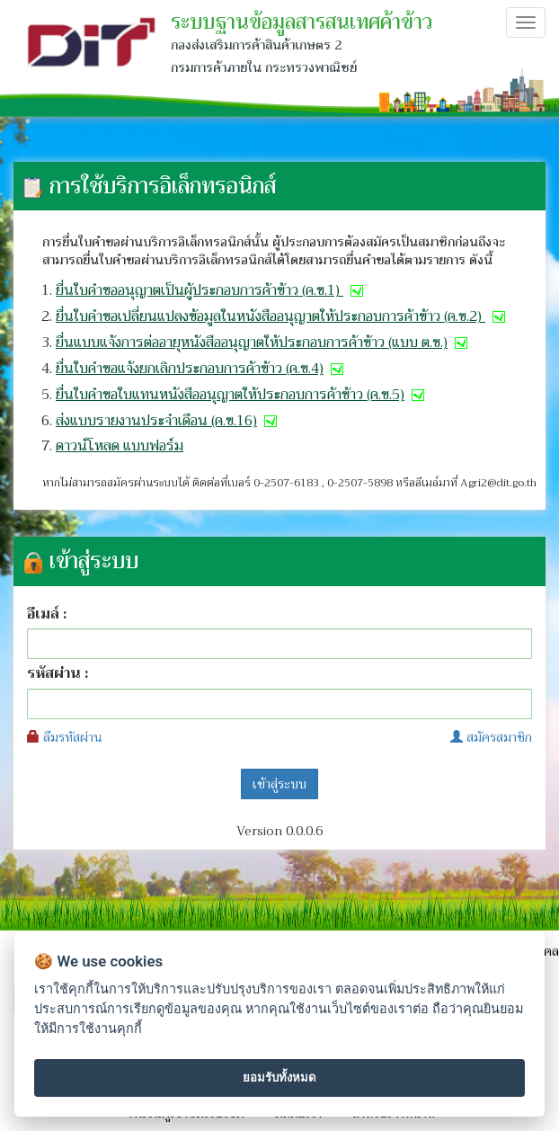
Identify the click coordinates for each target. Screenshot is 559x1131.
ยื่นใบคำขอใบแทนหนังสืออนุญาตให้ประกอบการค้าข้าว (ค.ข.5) (242, 394)
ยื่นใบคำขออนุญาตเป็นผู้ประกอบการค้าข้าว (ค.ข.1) (211, 290)
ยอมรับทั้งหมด (279, 1077)
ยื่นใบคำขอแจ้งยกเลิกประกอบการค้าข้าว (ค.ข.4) (201, 368)
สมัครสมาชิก (491, 737)
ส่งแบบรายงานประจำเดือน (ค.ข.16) (168, 420)
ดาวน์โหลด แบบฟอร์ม (119, 446)
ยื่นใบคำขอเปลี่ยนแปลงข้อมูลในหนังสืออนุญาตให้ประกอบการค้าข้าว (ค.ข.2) (282, 316)
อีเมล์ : (47, 614)
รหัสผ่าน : (57, 673)
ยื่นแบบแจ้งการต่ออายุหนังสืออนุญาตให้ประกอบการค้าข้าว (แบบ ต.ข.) (263, 342)
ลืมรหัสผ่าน (64, 737)
